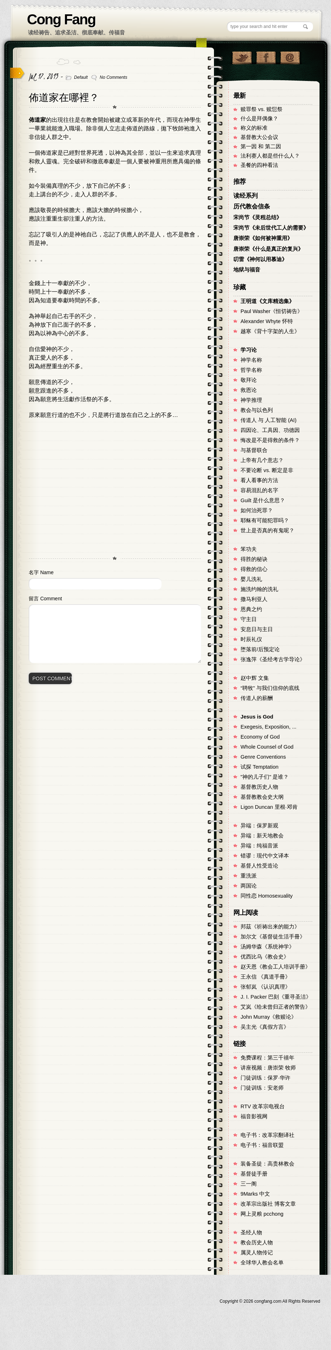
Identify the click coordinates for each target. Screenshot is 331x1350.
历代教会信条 (251, 206)
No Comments (113, 77)
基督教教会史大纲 (262, 797)
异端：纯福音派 (259, 846)
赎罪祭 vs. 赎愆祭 (262, 109)
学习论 (249, 350)
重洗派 (249, 876)
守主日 (249, 619)
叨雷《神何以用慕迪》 (260, 259)
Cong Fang (61, 19)
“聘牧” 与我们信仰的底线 (270, 688)
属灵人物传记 (257, 1252)
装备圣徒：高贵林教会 (267, 1164)
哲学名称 (251, 370)
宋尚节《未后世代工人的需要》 (271, 228)
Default (81, 77)
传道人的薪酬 (257, 698)
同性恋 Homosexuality (267, 896)
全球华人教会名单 (262, 1262)
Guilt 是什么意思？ (263, 500)
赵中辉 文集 (255, 678)
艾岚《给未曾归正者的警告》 (276, 1007)
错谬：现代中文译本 (265, 856)
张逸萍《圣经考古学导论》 (273, 659)
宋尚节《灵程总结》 (257, 217)
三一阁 (249, 1184)
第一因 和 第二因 (261, 146)
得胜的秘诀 (254, 559)
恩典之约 (251, 609)
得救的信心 (254, 569)
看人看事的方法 (259, 480)
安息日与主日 (257, 629)
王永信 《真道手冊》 (265, 977)
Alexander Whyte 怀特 (267, 321)
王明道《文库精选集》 (267, 301)
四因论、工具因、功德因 (270, 430)
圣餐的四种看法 (259, 165)
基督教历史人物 (259, 787)
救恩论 (249, 390)
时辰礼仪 (251, 639)
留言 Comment (45, 598)
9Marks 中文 (255, 1194)
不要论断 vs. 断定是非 (267, 470)
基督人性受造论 (259, 866)
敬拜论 (249, 380)
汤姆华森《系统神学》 (267, 947)
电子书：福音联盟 (262, 1145)
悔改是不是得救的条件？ (270, 440)
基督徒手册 (254, 1174)
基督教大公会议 (259, 137)
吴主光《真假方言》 (265, 1027)
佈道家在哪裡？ (64, 97)
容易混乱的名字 (259, 490)
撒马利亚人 (254, 599)
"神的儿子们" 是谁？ (265, 777)
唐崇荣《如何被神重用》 (263, 238)
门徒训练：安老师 (262, 1088)
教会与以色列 (257, 410)
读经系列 (245, 195)
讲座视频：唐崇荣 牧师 (268, 1068)
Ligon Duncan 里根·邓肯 (269, 807)
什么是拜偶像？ (259, 118)
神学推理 (251, 400)
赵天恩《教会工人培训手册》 (276, 967)
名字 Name (41, 572)
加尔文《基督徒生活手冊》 (273, 937)
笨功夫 (249, 549)
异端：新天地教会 (262, 836)
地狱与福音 (246, 270)
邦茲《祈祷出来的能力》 (270, 926)
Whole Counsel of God (267, 747)
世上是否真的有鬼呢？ (267, 530)
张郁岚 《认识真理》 (265, 987)
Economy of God (260, 737)
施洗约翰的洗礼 (259, 589)
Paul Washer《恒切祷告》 (272, 311)
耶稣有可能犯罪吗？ (265, 520)
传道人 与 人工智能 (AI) (269, 420)
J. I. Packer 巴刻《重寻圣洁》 (276, 997)
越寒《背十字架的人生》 (270, 331)
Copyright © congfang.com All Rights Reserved (270, 1301)
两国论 (249, 886)
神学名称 (251, 360)
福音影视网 (254, 1116)
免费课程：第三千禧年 (267, 1058)
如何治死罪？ (257, 510)
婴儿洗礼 (251, 579)
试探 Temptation (260, 767)
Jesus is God (257, 717)
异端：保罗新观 (259, 825)
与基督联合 (254, 450)
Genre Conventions (263, 757)
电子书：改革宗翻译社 (267, 1135)
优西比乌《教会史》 (265, 957)
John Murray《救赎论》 (269, 1017)
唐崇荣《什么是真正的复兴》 (268, 249)
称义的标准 (254, 128)
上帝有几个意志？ (262, 460)
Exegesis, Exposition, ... (269, 727)
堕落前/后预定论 (260, 649)
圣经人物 (251, 1232)
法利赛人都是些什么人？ (270, 156)
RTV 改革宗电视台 (263, 1106)
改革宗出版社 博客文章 (268, 1204)
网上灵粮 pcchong (262, 1214)
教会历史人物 (257, 1242)
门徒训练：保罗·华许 (265, 1078)
